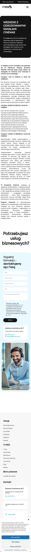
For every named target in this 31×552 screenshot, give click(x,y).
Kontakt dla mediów (9, 476)
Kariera (5, 467)
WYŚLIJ (10, 320)
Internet (5, 440)
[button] (28, 519)
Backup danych (8, 428)
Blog (4, 464)
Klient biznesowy (23, 2)
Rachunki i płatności (9, 458)
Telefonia (6, 437)
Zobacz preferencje (15, 546)
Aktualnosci (6, 455)
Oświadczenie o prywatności (20, 550)
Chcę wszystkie (15, 537)
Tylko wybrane (15, 542)
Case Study (6, 461)
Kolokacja (6, 434)
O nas (5, 449)
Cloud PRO (6, 431)
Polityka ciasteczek (9, 550)
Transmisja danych (8, 425)
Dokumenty (6, 452)
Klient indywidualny (8, 2)
